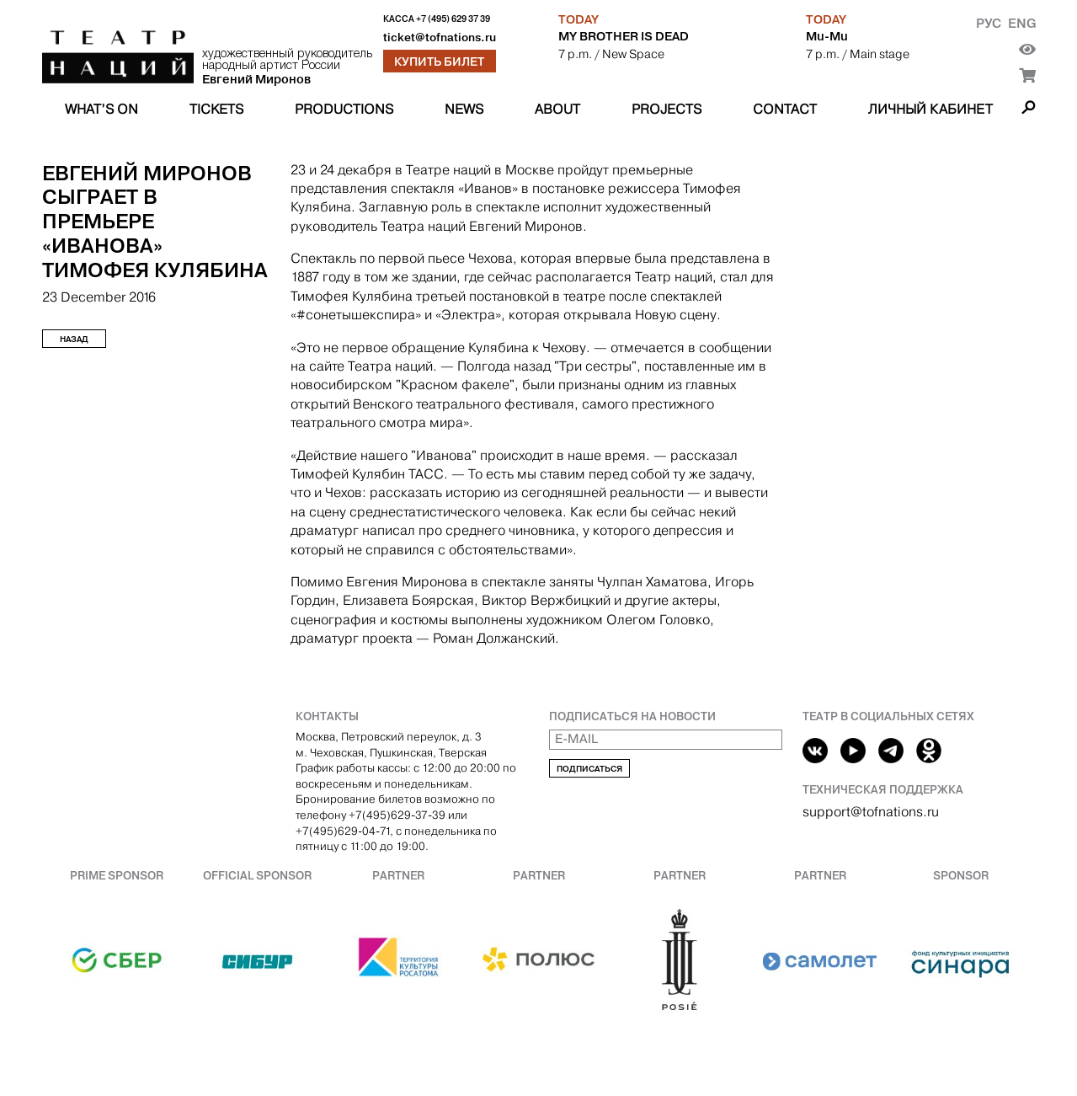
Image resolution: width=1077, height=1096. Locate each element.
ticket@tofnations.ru (439, 37)
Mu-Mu (827, 36)
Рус (988, 23)
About (557, 109)
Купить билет (439, 61)
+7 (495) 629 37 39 (453, 18)
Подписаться (589, 768)
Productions (344, 109)
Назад (74, 339)
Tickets (216, 109)
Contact (785, 109)
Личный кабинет (930, 109)
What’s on (101, 109)
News (464, 109)
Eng (1022, 23)
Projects (666, 109)
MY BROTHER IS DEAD (623, 36)
